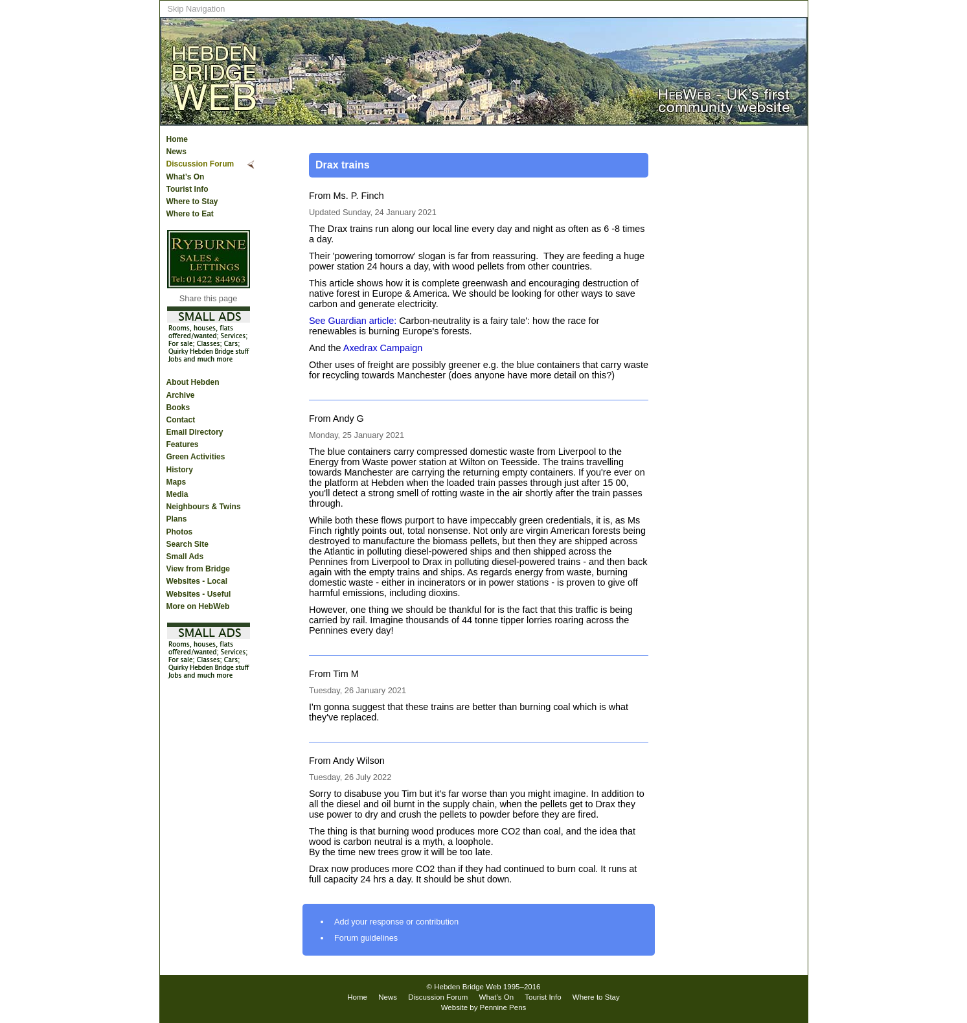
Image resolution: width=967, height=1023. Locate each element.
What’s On (185, 176)
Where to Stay (192, 201)
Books (178, 407)
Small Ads (185, 556)
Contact (181, 419)
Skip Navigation (196, 9)
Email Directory (194, 432)
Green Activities (195, 456)
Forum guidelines (366, 938)
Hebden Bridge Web (467, 987)
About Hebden (193, 382)
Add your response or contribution (396, 921)
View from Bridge (198, 568)
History (179, 469)
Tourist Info (187, 189)
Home (177, 139)
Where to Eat (190, 213)
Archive (180, 395)
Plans (176, 518)
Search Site (187, 544)
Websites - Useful (198, 594)
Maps (176, 482)
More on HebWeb (198, 606)
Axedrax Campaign (382, 348)
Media (177, 494)
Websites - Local (196, 581)
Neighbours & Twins (203, 506)
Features (182, 444)
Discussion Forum (200, 163)
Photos (179, 531)
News (176, 151)
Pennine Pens (503, 1007)
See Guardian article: (352, 321)
